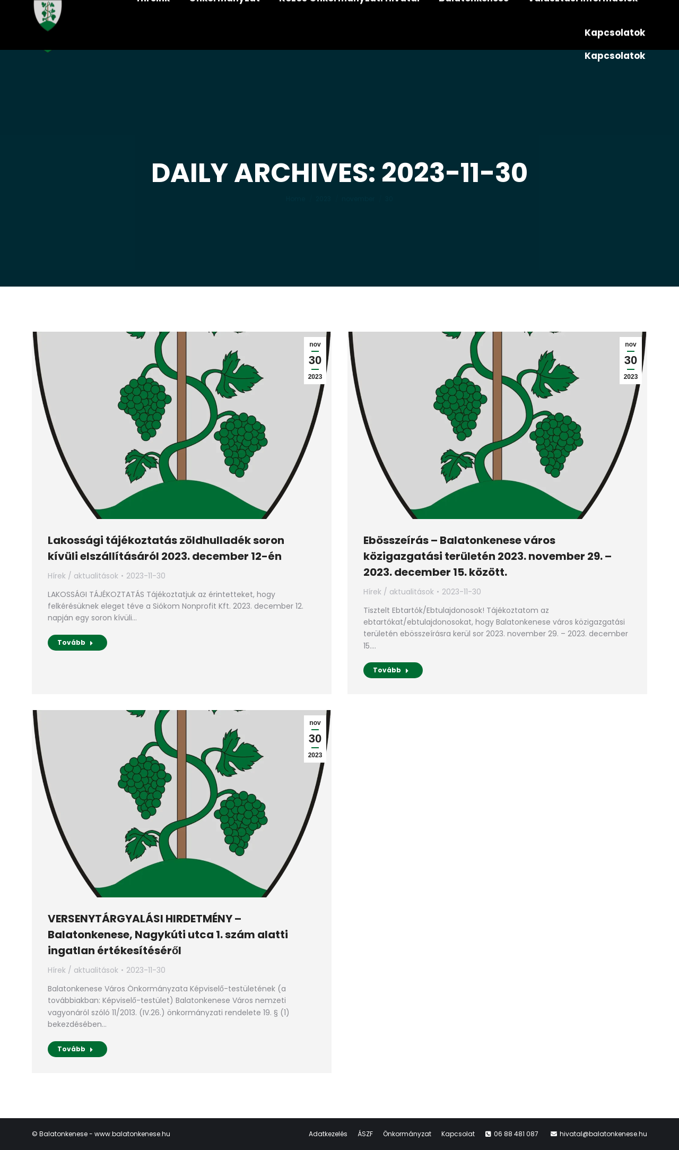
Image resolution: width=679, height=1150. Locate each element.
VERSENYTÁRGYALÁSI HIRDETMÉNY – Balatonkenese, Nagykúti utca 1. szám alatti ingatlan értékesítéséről (168, 934)
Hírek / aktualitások (83, 575)
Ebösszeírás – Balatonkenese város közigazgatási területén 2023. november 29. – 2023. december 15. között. (487, 556)
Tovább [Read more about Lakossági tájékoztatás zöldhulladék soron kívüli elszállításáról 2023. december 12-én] (75, 642)
